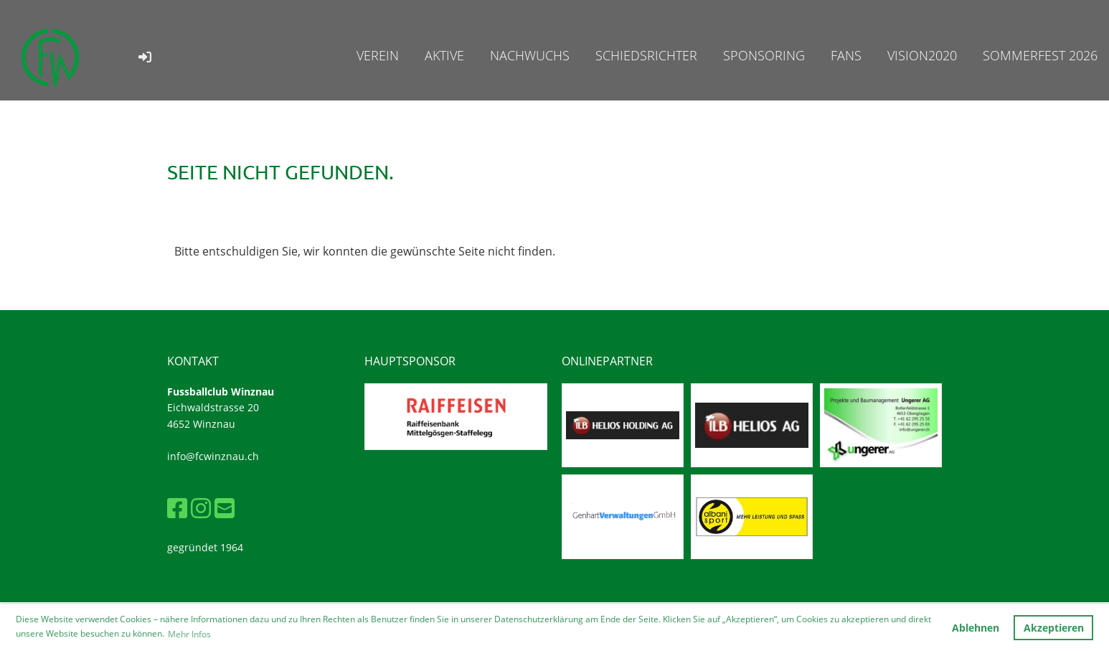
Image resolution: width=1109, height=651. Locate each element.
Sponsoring (764, 55)
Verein (378, 55)
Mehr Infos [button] (189, 634)
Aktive (444, 55)
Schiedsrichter (646, 55)
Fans (846, 55)
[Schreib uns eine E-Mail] (224, 507)
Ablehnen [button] (975, 627)
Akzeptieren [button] (1054, 627)
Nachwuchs (530, 55)
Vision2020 (922, 55)
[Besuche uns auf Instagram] (201, 507)
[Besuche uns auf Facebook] (177, 507)
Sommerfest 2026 (1040, 55)
